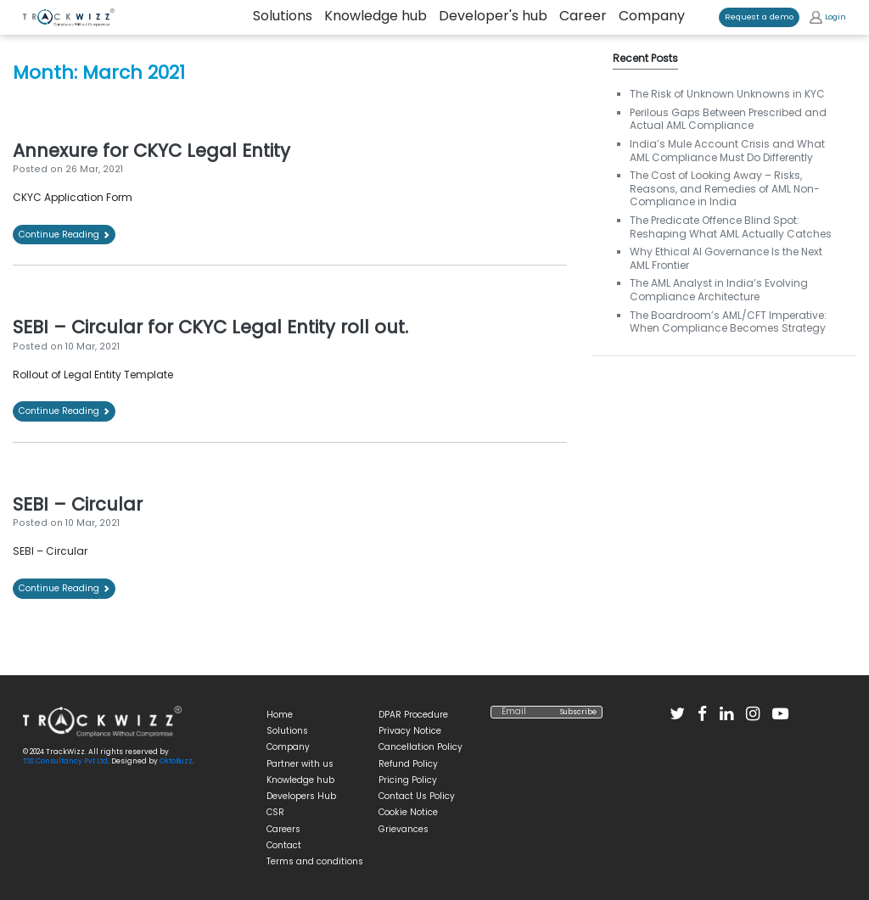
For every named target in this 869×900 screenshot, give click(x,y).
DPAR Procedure (413, 714)
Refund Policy (408, 763)
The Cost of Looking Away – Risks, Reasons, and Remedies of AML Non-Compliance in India (725, 188)
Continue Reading (64, 411)
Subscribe (578, 712)
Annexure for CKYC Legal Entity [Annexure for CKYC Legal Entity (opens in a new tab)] (151, 150)
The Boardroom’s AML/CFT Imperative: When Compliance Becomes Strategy (728, 322)
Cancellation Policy (420, 747)
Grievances (403, 829)
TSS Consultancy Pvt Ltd (65, 761)
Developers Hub (301, 796)
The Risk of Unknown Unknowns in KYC (727, 94)
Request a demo (759, 16)
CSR (275, 812)
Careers (283, 829)
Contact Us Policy (416, 796)
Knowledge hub (375, 16)
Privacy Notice (409, 730)
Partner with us (300, 763)
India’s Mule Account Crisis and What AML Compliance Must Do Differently (727, 151)
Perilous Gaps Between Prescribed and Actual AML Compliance (728, 119)
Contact (283, 845)
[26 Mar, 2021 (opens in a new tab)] (94, 169)
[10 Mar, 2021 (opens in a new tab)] (92, 523)
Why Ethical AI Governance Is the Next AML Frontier (726, 258)
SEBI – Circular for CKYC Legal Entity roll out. (210, 327)
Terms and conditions (314, 861)
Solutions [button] (282, 16)
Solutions (287, 730)
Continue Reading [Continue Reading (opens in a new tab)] (64, 234)
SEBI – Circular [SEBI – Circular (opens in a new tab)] (78, 504)
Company (652, 16)
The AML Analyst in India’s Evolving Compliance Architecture (719, 290)
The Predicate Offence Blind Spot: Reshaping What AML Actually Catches (731, 227)
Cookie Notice (408, 812)
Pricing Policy (407, 780)
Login (828, 17)
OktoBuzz (176, 761)
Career (583, 16)
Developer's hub (493, 16)
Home (279, 714)
